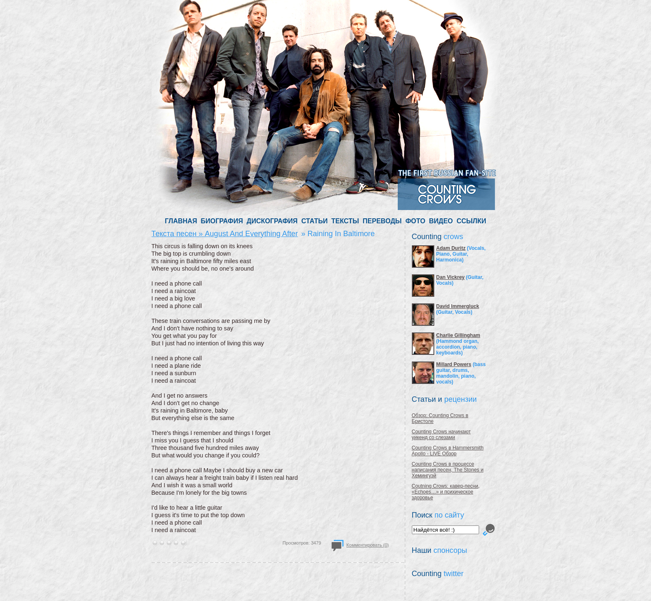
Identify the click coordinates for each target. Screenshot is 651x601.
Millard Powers (454, 364)
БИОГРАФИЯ (222, 221)
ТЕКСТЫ (345, 221)
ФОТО (415, 221)
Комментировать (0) (367, 544)
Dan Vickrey (450, 277)
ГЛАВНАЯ (181, 221)
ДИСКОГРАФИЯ (272, 221)
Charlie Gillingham (458, 335)
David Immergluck (457, 306)
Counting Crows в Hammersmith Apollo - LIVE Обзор (448, 451)
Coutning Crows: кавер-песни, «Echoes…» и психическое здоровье (446, 492)
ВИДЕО (441, 221)
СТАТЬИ (314, 221)
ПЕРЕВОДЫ (382, 221)
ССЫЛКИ (471, 221)
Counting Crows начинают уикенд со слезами (441, 434)
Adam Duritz (451, 248)
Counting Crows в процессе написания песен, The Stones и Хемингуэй (448, 470)
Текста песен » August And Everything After (225, 234)
